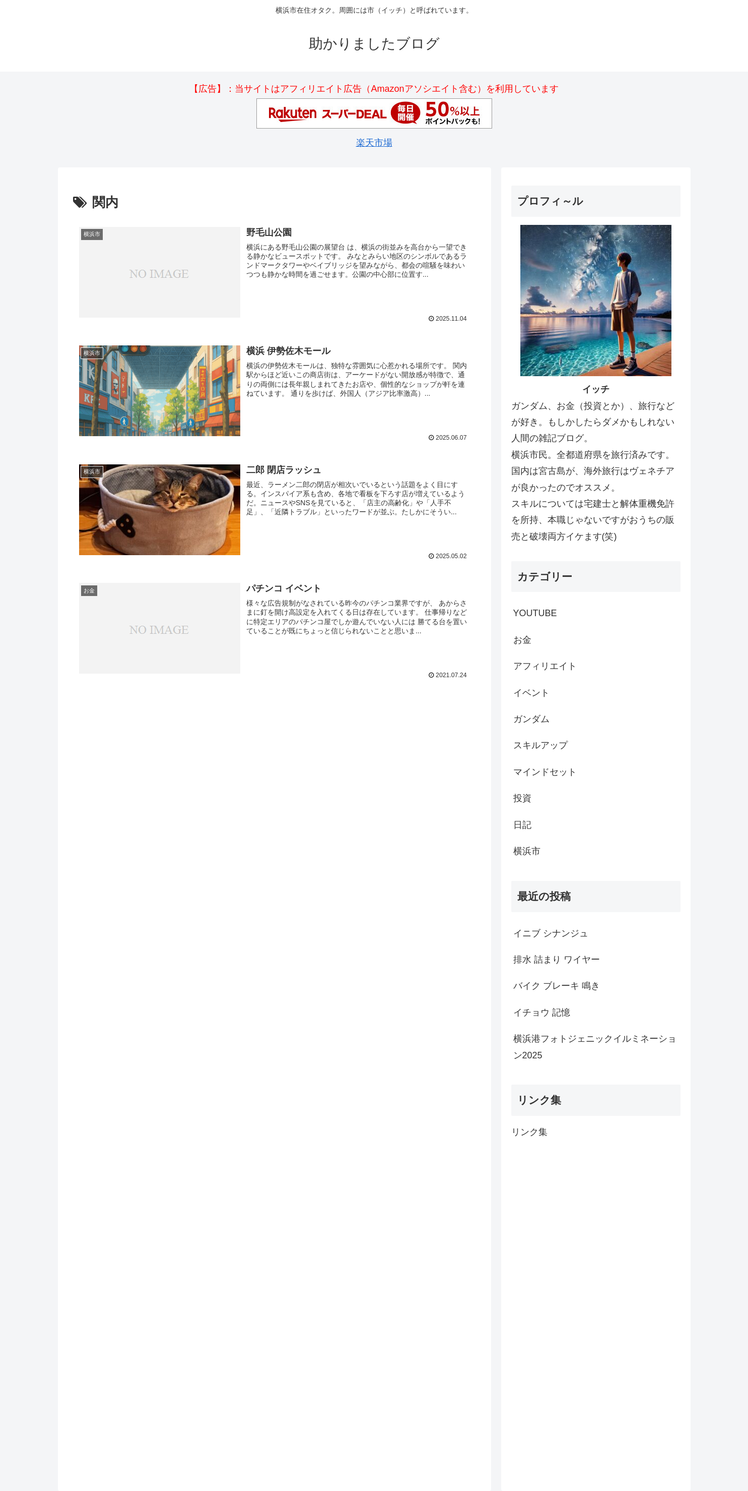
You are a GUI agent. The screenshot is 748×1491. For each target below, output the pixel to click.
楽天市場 (374, 143)
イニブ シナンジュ (550, 933)
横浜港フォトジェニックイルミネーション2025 (594, 1047)
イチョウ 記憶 (541, 1012)
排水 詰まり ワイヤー (556, 960)
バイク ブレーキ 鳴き (556, 986)
